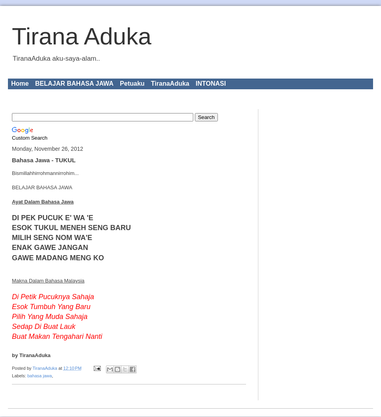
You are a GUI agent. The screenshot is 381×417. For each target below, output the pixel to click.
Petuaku (132, 83)
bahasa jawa (39, 375)
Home (20, 83)
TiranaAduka (170, 83)
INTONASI (211, 83)
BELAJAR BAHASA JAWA (74, 83)
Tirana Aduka (81, 36)
